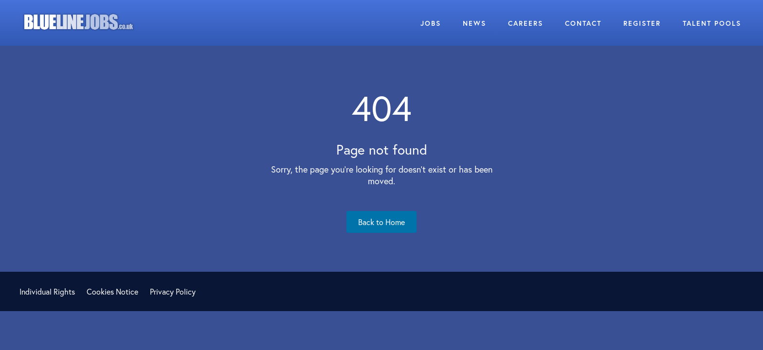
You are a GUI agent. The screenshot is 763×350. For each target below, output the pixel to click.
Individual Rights (47, 291)
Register (642, 23)
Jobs (430, 23)
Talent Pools (712, 23)
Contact (583, 23)
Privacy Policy (173, 291)
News (474, 23)
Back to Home (381, 222)
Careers (525, 23)
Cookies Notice (112, 291)
